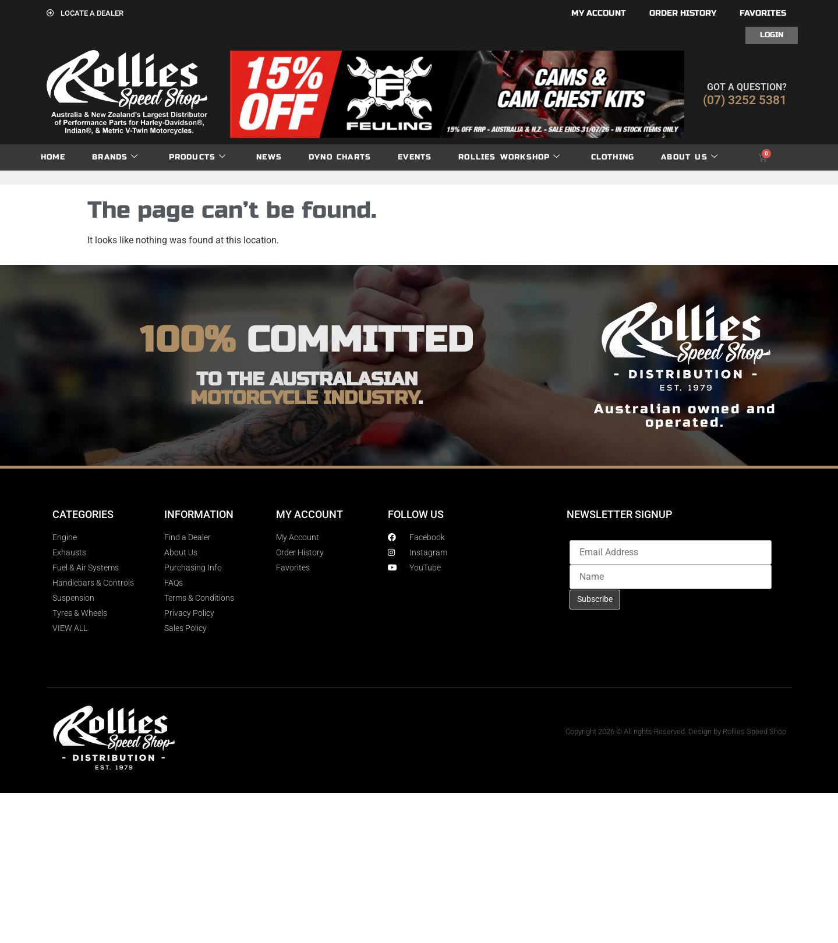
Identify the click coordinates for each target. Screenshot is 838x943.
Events (415, 157)
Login (771, 35)
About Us (689, 157)
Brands (115, 157)
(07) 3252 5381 (745, 100)
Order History (682, 13)
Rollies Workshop (509, 157)
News (269, 157)
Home (53, 157)
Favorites (763, 13)
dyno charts (340, 157)
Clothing (613, 157)
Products (198, 157)
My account (598, 13)
